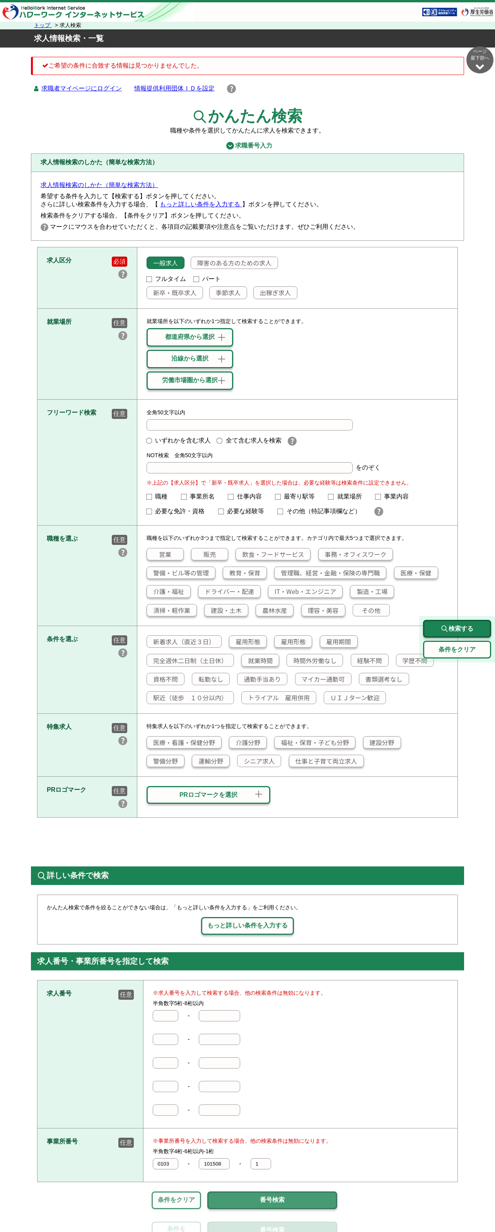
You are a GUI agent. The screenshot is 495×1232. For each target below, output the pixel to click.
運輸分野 (207, 761)
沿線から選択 (189, 358)
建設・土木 (223, 610)
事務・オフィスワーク (352, 554)
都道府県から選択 (190, 337)
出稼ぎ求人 (272, 292)
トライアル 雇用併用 (276, 697)
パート (207, 279)
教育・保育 (241, 572)
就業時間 (257, 660)
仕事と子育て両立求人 (323, 761)
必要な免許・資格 (179, 511)
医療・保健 (413, 572)
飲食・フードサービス (270, 554)
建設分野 (379, 742)
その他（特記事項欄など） (322, 511)
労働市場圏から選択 (190, 380)
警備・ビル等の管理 (178, 572)
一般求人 (162, 262)
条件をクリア (176, 1199)
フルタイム (166, 279)
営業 (159, 554)
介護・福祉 (165, 591)
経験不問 (366, 660)
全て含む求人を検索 (249, 440)
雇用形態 (244, 641)
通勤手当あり (259, 679)
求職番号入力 (247, 145)
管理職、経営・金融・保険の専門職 (327, 572)
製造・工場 (368, 591)
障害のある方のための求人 (231, 262)
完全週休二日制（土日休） (187, 660)
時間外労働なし (311, 660)
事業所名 (201, 496)
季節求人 (225, 292)
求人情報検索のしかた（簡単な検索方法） (99, 185)
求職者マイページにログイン (81, 88)
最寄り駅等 (298, 496)
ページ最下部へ (480, 60)
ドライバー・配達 (226, 591)
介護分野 (244, 742)
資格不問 (162, 679)
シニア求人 (256, 761)
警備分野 (162, 761)
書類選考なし (381, 679)
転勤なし (207, 679)
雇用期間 (335, 641)
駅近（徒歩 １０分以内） (187, 697)
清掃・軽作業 (168, 610)
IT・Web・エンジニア (302, 591)
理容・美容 (320, 610)
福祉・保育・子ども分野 (312, 742)
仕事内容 (248, 496)
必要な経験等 (244, 511)
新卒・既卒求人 (171, 292)
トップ (43, 25)
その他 (367, 610)
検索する (457, 629)
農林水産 (271, 610)
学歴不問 (411, 660)
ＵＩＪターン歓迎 (351, 697)
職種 (160, 496)
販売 (203, 554)
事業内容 (395, 496)
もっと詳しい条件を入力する (201, 204)
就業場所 (348, 496)
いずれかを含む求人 (179, 440)
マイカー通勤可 (320, 679)
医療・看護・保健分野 (181, 742)
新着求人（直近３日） (181, 641)
